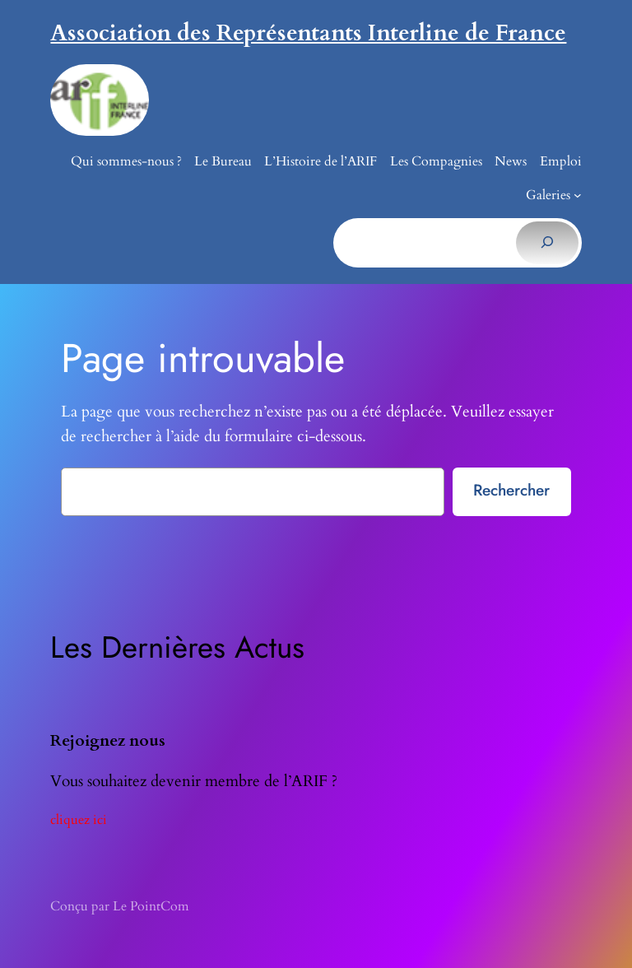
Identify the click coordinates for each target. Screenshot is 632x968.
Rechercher (511, 489)
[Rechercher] (547, 242)
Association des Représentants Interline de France (308, 33)
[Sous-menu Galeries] (578, 195)
